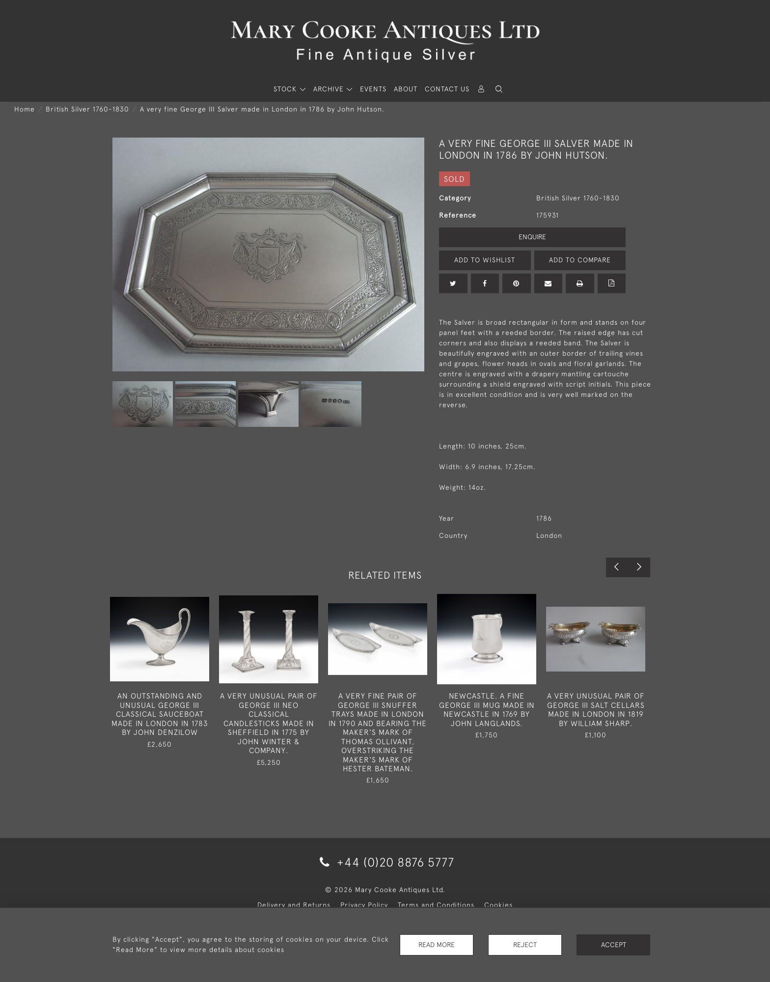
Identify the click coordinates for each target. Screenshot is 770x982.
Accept (613, 945)
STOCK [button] (286, 89)
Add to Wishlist (484, 260)
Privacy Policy (364, 905)
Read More (436, 945)
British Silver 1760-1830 (87, 109)
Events (373, 89)
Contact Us (447, 89)
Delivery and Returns (293, 905)
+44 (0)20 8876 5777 (385, 862)
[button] (499, 89)
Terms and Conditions (436, 905)
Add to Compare (580, 260)
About (405, 89)
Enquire (532, 237)
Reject (525, 945)
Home (24, 109)
